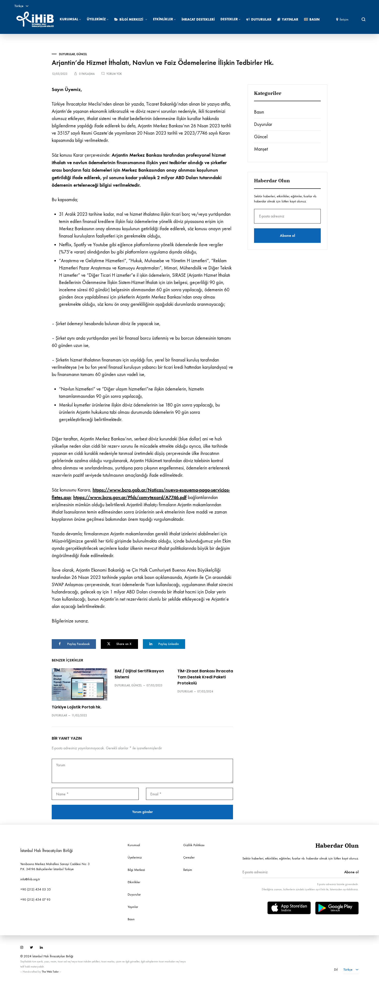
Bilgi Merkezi (130, 19)
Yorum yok (114, 74)
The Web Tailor (50, 971)
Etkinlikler (164, 19)
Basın (312, 19)
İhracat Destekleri (198, 19)
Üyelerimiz (98, 19)
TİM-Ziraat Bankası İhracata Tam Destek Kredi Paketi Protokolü (205, 676)
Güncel (81, 54)
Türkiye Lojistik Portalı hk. (76, 706)
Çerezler (189, 857)
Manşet (261, 149)
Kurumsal (70, 19)
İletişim (342, 19)
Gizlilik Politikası (193, 845)
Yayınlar (287, 19)
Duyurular (258, 19)
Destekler (230, 19)
